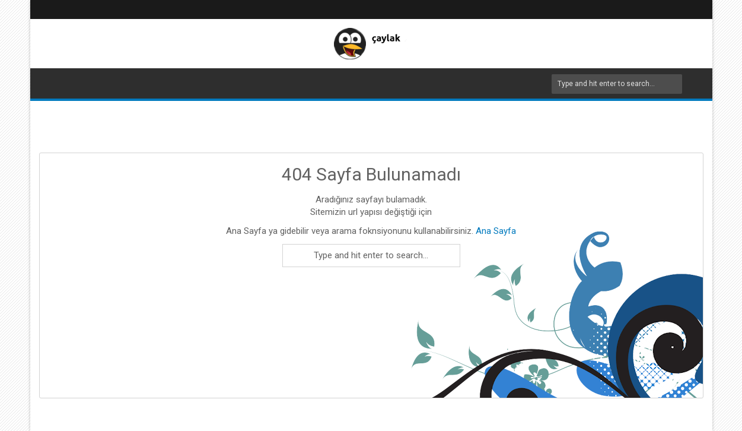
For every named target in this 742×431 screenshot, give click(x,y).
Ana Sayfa (494, 231)
